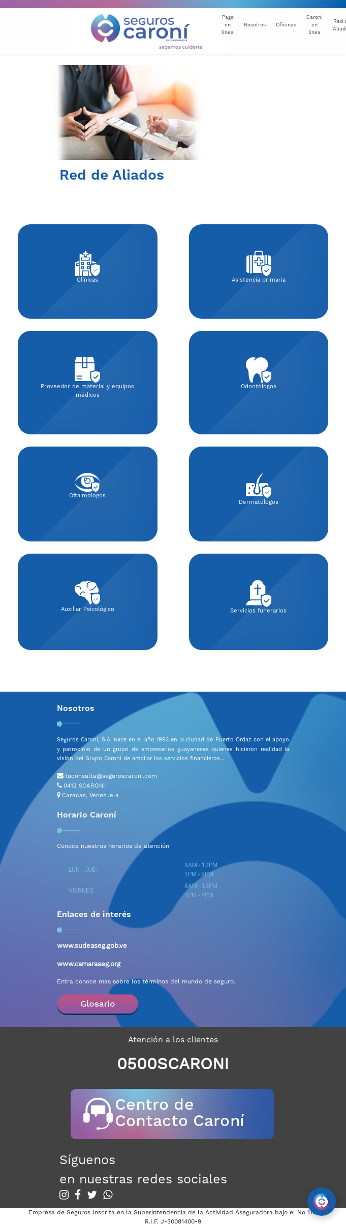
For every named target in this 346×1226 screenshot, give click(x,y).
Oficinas (286, 24)
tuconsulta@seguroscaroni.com (111, 775)
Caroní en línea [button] (314, 24)
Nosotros (255, 24)
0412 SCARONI (84, 785)
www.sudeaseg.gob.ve (92, 945)
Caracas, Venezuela (90, 795)
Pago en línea (228, 24)
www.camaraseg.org (88, 964)
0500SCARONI (173, 1063)
